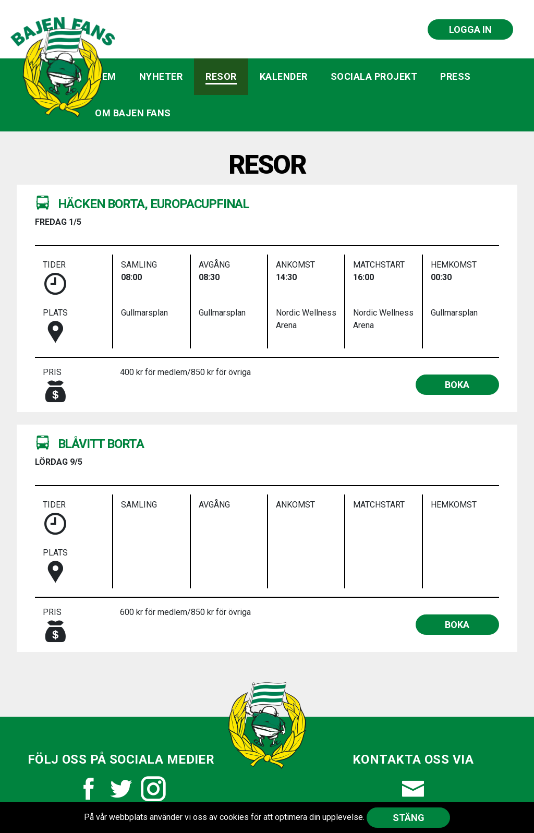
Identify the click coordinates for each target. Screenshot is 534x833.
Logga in (470, 29)
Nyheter (161, 76)
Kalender (284, 76)
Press (455, 76)
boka (457, 384)
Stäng (408, 817)
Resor (221, 76)
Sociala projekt (374, 76)
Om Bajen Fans (133, 112)
